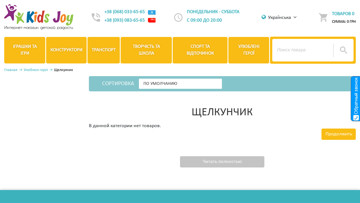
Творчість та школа (146, 50)
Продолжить (338, 134)
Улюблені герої (248, 50)
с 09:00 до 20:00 (204, 20)
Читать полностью (222, 161)
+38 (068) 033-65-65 (130, 12)
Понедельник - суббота (213, 12)
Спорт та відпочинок (200, 50)
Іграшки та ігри (25, 50)
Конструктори (66, 50)
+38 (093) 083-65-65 (130, 20)
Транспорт (104, 50)
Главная (10, 70)
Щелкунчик (63, 70)
